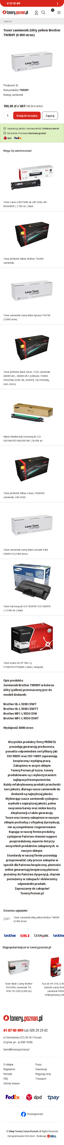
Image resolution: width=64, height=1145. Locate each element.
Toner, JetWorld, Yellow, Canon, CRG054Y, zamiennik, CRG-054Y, (24, 495)
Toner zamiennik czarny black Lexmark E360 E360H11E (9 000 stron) (25, 551)
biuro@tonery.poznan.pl (16, 1049)
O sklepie (8, 1064)
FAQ (5, 1078)
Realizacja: (46, 1136)
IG (17, 85)
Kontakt (7, 1074)
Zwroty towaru (11, 1083)
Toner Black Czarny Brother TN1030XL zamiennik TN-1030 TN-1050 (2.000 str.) (18, 987)
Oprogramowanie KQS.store (21, 1136)
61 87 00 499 (13, 3)
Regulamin (9, 1069)
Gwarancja (41, 1069)
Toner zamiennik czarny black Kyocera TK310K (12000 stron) (26, 317)
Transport (40, 1078)
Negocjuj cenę (43, 1074)
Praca (38, 1064)
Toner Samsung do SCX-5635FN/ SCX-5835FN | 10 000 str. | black (26, 608)
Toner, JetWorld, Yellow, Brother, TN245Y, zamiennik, (23, 260)
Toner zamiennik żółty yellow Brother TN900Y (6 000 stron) (36, 919)
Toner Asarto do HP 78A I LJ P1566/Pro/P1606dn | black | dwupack (23, 665)
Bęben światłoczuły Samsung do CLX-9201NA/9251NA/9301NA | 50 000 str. (22, 438)
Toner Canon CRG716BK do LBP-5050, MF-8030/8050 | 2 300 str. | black (25, 204)
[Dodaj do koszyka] (27, 115)
